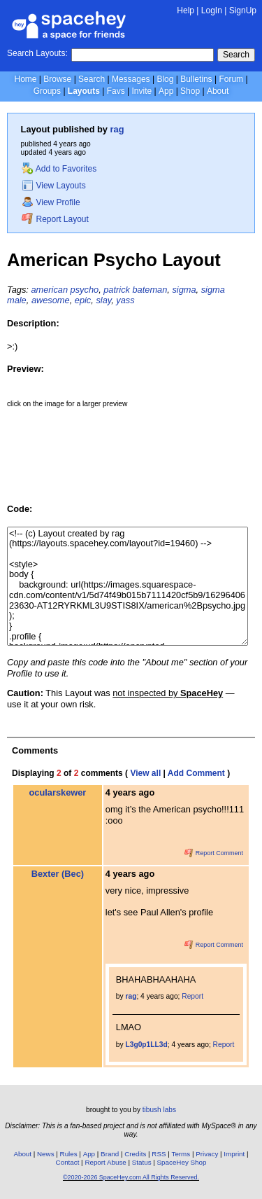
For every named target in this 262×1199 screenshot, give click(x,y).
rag (117, 129)
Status (142, 1162)
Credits (135, 1154)
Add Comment (196, 773)
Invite (141, 91)
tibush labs (159, 1110)
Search (236, 55)
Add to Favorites (59, 169)
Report (192, 996)
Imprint (234, 1154)
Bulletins (196, 79)
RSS (159, 1154)
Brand (110, 1154)
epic (83, 300)
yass (125, 300)
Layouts (84, 91)
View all (145, 773)
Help (185, 10)
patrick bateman (135, 289)
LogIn (211, 10)
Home (25, 79)
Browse (57, 79)
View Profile (51, 202)
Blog (165, 79)
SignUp (242, 10)
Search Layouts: (37, 53)
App (166, 91)
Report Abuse (105, 1162)
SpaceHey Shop (182, 1162)
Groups (47, 91)
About (217, 91)
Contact (68, 1162)
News (45, 1154)
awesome (50, 300)
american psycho (65, 289)
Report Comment (213, 853)
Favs (116, 91)
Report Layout (55, 219)
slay (103, 300)
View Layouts (54, 185)
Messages (131, 79)
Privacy (207, 1154)
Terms (181, 1154)
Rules (69, 1154)
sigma (184, 289)
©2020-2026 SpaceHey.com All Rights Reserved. (131, 1177)
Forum (231, 79)
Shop (190, 91)
